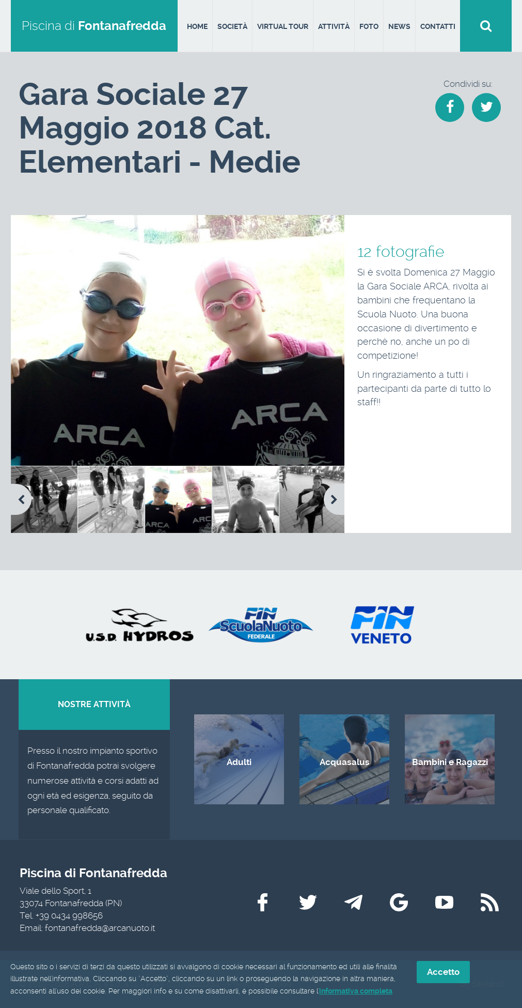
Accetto (443, 972)
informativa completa (355, 991)
